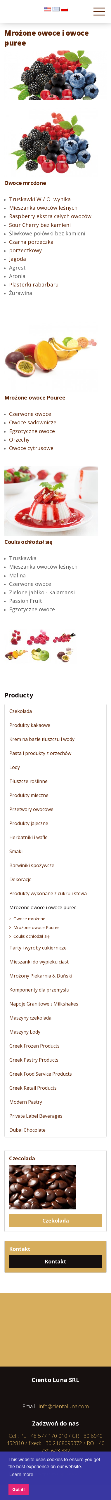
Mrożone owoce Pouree (34, 397)
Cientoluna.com (20, 14)
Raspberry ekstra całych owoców (50, 216)
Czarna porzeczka (31, 241)
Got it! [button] (18, 1489)
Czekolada (55, 1220)
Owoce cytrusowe (31, 448)
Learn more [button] (21, 1474)
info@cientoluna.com (64, 1406)
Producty (18, 694)
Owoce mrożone (25, 182)
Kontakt (55, 1261)
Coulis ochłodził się (28, 541)
